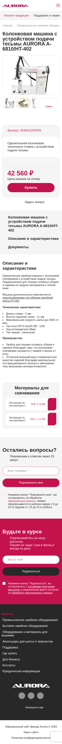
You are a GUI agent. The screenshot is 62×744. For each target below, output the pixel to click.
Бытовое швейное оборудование (25, 626)
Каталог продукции (16, 15)
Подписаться (31, 571)
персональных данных (22, 501)
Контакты (8, 665)
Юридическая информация (21, 671)
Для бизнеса (11, 659)
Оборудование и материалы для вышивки (24, 633)
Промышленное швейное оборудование (30, 620)
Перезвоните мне (31, 482)
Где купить (9, 653)
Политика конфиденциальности (30, 737)
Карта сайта (31, 732)
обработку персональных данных (32, 592)
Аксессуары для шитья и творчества (27, 641)
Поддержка (10, 647)
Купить (31, 187)
